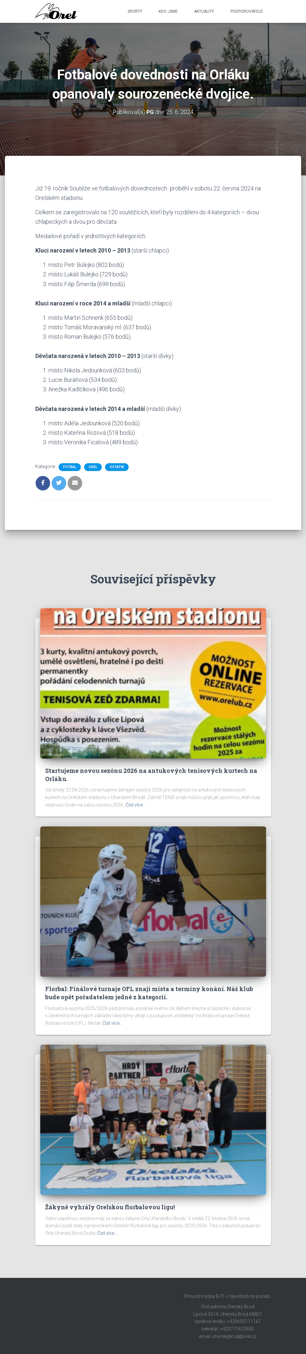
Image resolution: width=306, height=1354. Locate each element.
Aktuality (204, 11)
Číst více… (136, 805)
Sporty (135, 11)
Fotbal (69, 467)
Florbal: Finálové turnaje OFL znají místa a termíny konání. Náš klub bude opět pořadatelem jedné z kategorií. (149, 993)
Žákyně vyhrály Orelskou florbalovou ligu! (110, 1207)
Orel (93, 467)
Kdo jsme (168, 11)
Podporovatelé (246, 11)
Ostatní (117, 467)
